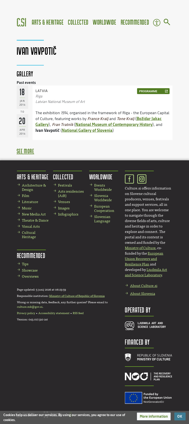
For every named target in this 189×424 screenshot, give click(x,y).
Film (25, 196)
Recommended (135, 22)
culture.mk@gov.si (29, 307)
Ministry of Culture (140, 248)
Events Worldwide (103, 187)
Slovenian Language (102, 219)
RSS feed (78, 313)
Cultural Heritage (29, 234)
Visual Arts (31, 226)
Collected (78, 22)
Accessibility (156, 22)
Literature (30, 202)
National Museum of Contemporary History (113, 124)
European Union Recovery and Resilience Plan (144, 258)
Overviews (30, 276)
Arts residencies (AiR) (71, 193)
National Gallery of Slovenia (87, 130)
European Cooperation (104, 208)
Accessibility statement (54, 313)
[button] (154, 416)
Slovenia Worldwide (103, 198)
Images (64, 208)
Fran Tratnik (62, 124)
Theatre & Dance (35, 220)
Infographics (68, 214)
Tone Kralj (125, 118)
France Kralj (97, 118)
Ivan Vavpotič (47, 130)
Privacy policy (26, 313)
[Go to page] (167, 23)
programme (148, 91)
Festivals (65, 185)
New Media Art (34, 214)
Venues (64, 202)
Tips (25, 264)
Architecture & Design (34, 187)
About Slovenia (142, 293)
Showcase (30, 270)
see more (25, 151)
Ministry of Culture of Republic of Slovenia (77, 296)
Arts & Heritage (48, 22)
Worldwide (104, 22)
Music (27, 208)
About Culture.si (143, 286)
